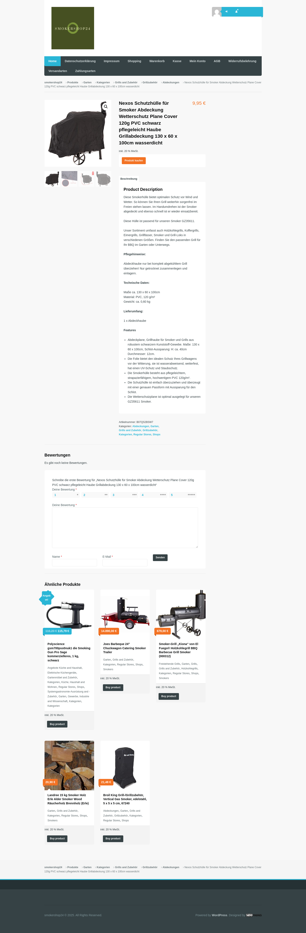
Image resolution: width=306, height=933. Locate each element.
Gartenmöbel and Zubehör (62, 677)
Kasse (177, 61)
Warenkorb (157, 61)
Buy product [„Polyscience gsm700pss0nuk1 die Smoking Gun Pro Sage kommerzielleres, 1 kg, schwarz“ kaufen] (57, 724)
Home (53, 61)
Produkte (72, 82)
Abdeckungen (171, 82)
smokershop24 (53, 82)
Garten (87, 82)
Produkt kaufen (134, 160)
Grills (194, 663)
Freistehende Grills (169, 663)
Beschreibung (128, 178)
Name (57, 556)
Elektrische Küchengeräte (61, 672)
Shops (156, 434)
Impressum (112, 61)
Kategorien (103, 82)
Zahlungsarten (85, 71)
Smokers (108, 669)
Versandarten (58, 71)
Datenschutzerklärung (80, 61)
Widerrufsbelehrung (242, 61)
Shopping (134, 61)
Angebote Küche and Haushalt (64, 667)
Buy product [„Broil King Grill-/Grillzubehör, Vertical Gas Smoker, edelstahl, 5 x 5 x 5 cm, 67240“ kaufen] (113, 838)
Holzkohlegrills (189, 668)
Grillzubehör (150, 82)
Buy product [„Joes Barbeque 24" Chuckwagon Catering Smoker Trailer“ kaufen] (113, 687)
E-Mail (107, 556)
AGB (217, 61)
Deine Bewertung (64, 489)
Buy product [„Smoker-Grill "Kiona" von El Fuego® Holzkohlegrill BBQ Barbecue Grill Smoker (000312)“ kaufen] (168, 696)
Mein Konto (198, 61)
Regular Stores (142, 434)
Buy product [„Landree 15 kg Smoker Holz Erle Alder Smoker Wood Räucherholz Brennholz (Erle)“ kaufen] (57, 838)
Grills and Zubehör (126, 82)
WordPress (219, 915)
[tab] (129, 179)
